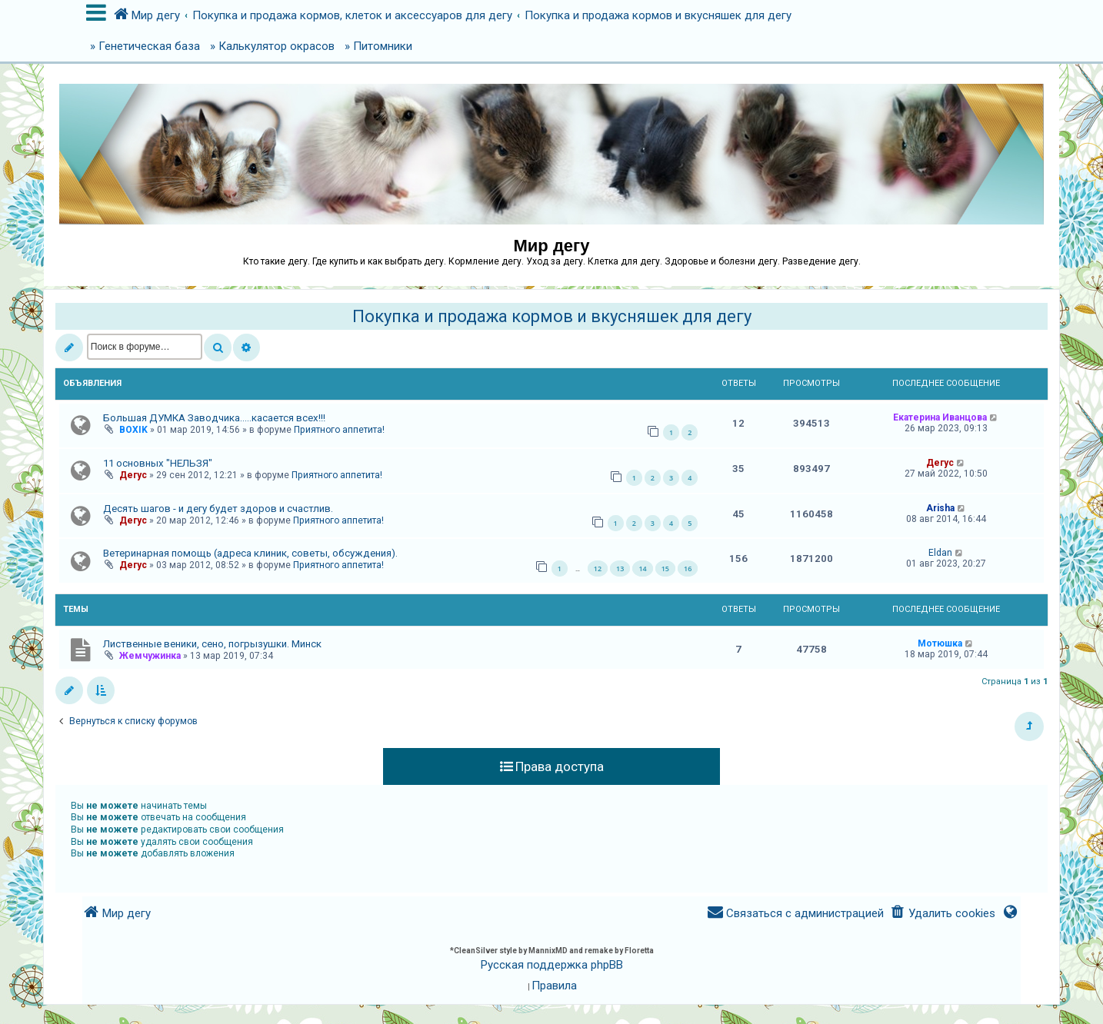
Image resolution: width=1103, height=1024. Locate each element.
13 (620, 569)
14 (642, 569)
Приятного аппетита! (339, 429)
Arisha (940, 508)
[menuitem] (942, 914)
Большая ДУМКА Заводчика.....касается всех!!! (214, 418)
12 (597, 569)
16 (687, 569)
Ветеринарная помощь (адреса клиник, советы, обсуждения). (250, 553)
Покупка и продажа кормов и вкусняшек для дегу (551, 316)
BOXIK (133, 429)
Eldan (940, 552)
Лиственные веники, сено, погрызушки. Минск (212, 644)
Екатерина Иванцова (940, 417)
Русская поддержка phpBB (552, 965)
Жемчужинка (150, 655)
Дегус (133, 475)
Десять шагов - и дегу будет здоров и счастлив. (218, 508)
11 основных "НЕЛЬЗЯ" (157, 463)
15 (665, 569)
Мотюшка (940, 643)
